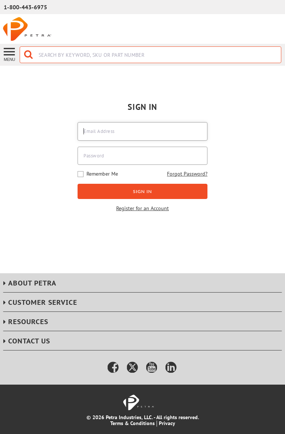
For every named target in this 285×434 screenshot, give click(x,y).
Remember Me (98, 174)
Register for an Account (142, 209)
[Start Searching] (29, 54)
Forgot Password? (187, 173)
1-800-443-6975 (25, 7)
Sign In (142, 191)
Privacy (167, 423)
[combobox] (150, 54)
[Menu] (10, 54)
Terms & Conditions (132, 423)
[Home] (27, 29)
